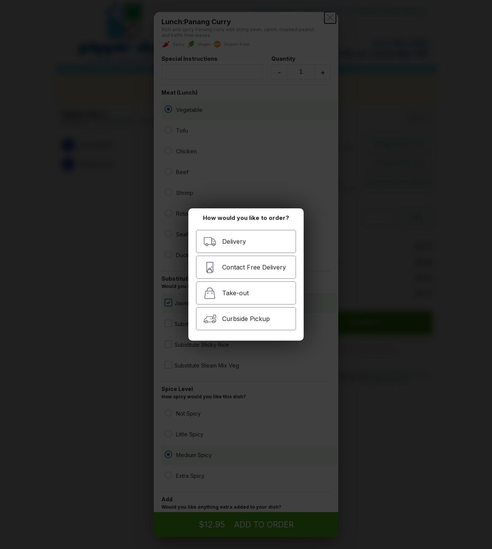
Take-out (226, 293)
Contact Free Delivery (244, 267)
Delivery (224, 242)
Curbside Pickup (236, 319)
